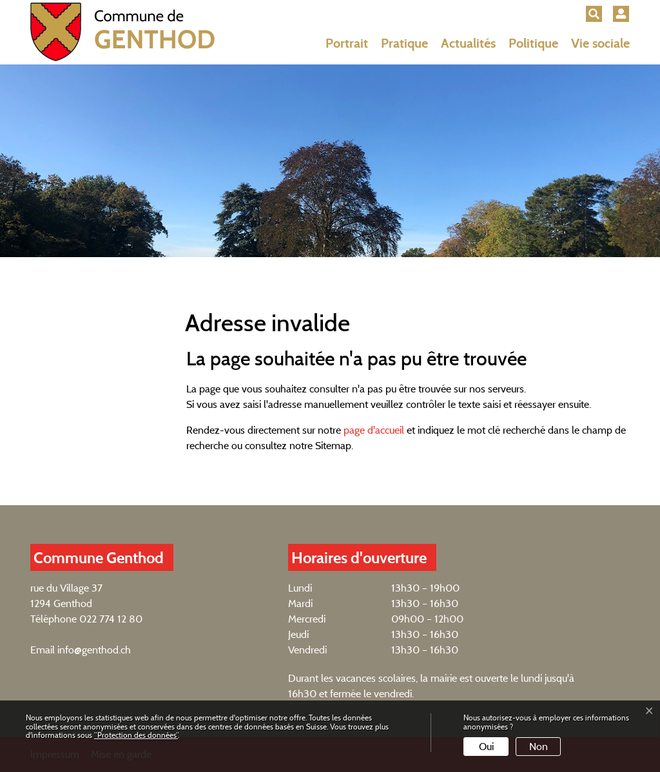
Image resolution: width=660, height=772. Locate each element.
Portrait (346, 43)
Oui (486, 746)
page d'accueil (374, 430)
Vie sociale (600, 43)
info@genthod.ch (94, 650)
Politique (533, 43)
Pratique (404, 43)
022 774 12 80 (110, 619)
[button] (594, 14)
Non (538, 746)
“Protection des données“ (136, 735)
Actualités (468, 43)
